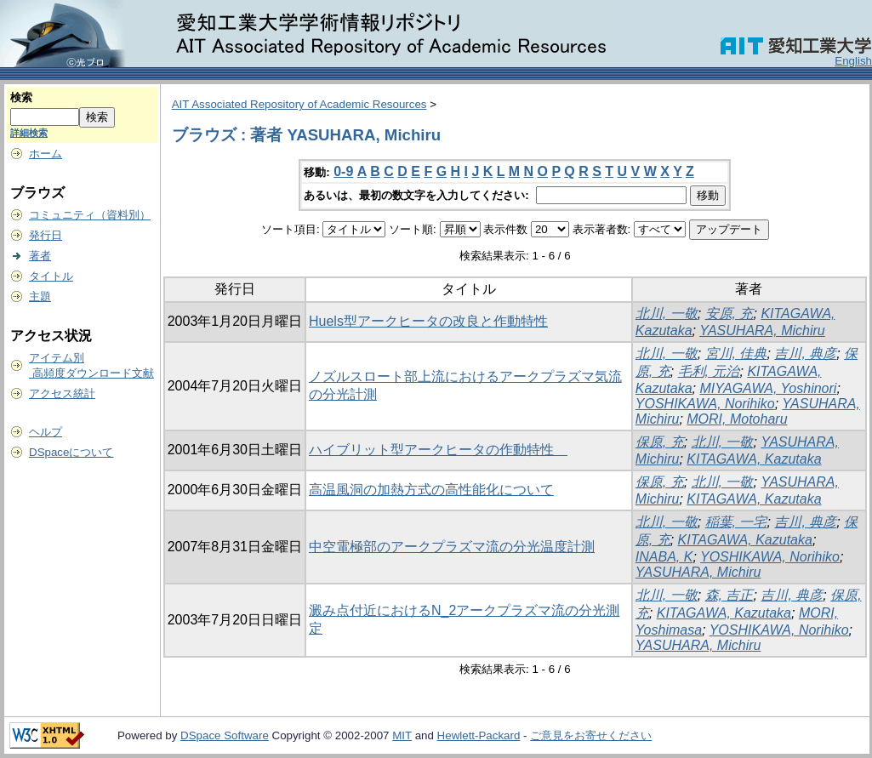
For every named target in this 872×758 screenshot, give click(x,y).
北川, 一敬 (666, 313)
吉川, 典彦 (805, 353)
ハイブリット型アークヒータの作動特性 (438, 449)
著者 (40, 255)
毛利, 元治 (709, 371)
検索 (21, 97)
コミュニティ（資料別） (90, 214)
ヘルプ (45, 431)
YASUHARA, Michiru (762, 330)
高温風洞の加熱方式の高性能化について (431, 489)
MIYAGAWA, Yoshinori (767, 388)
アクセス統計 (62, 393)
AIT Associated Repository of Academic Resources (299, 104)
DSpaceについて (71, 452)
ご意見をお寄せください (591, 735)
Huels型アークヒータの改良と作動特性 (428, 321)
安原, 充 (729, 313)
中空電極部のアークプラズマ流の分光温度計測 (452, 546)
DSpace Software (224, 735)
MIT (402, 735)
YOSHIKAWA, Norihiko (705, 403)
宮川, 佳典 (736, 353)
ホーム (45, 153)
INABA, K (664, 557)
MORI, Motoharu (737, 419)
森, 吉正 (729, 595)
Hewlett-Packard (479, 735)
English (853, 60)
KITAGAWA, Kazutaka (754, 459)
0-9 (343, 171)
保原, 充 (659, 442)
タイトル (51, 276)
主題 (40, 296)
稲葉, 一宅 (736, 522)
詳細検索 (29, 133)
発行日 (45, 235)
